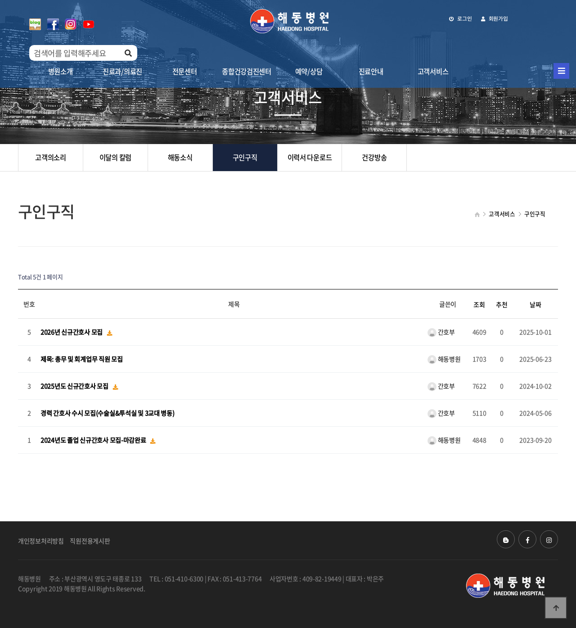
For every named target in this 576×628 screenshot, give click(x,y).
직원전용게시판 (90, 540)
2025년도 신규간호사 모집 (75, 386)
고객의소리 (50, 157)
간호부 (441, 331)
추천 (501, 304)
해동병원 (444, 358)
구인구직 (245, 157)
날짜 (535, 304)
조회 (479, 304)
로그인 (460, 18)
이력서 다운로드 (310, 157)
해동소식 (180, 157)
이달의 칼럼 (115, 157)
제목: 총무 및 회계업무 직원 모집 (81, 359)
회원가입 (494, 18)
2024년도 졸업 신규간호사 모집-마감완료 (93, 440)
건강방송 (374, 157)
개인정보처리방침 (41, 540)
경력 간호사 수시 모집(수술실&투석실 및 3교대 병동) (107, 413)
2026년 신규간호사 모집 (72, 332)
